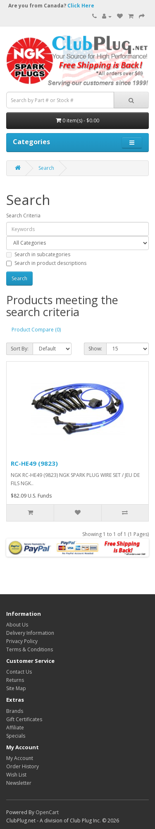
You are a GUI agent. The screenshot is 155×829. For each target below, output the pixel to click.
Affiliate (15, 727)
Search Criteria (23, 215)
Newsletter (18, 782)
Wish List (16, 774)
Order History (22, 766)
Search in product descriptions (46, 263)
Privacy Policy (22, 641)
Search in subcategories (38, 254)
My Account (19, 758)
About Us (17, 624)
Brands (14, 711)
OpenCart (47, 812)
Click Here (80, 5)
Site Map (16, 688)
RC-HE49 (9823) (34, 463)
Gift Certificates (24, 719)
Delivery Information (30, 632)
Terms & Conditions (29, 649)
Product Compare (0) (36, 329)
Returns (15, 680)
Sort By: (20, 348)
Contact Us (19, 671)
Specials (15, 735)
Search (46, 168)
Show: (95, 348)
